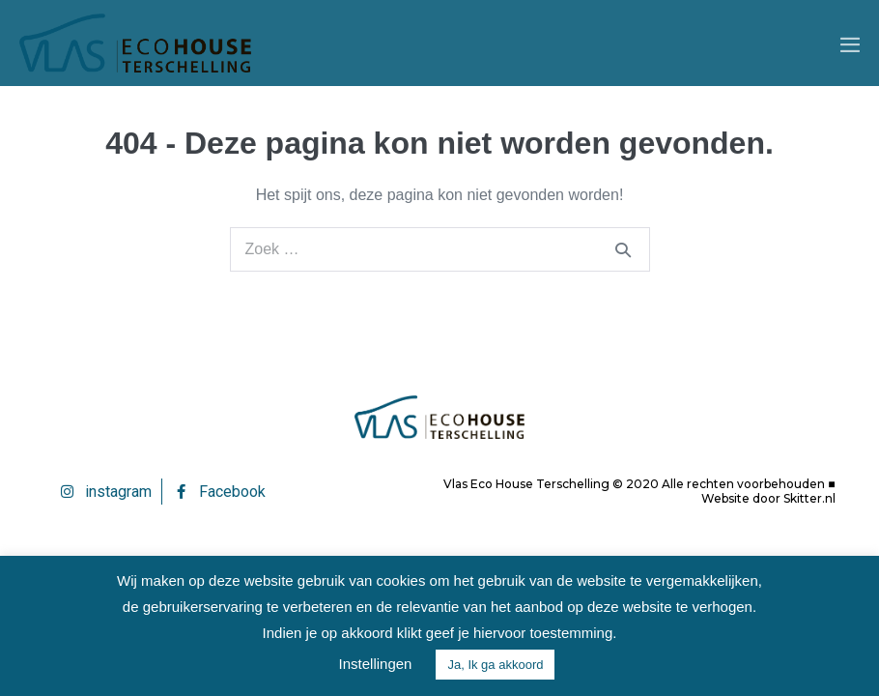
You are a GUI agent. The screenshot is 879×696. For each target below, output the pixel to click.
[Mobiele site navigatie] (850, 44)
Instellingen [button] (375, 663)
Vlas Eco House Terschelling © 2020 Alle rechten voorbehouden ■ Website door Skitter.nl (639, 491)
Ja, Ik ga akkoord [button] (495, 664)
